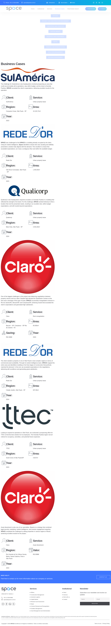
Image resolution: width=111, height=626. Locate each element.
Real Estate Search (73, 9)
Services (49, 9)
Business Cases (60, 9)
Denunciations (63, 2)
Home (32, 9)
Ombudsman (51, 2)
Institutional (40, 9)
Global (72, 2)
